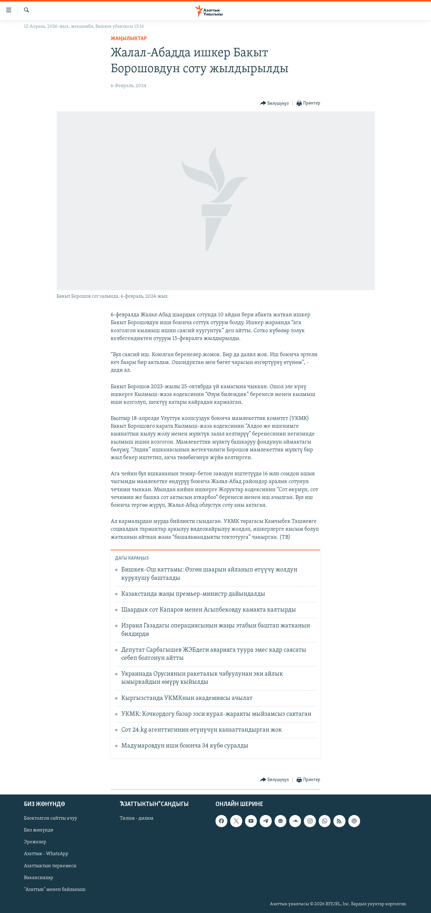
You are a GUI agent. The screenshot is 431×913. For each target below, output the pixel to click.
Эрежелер (35, 842)
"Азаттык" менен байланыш (55, 889)
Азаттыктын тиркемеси (50, 866)
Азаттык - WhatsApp (46, 854)
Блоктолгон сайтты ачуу (50, 818)
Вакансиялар (38, 877)
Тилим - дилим (136, 818)
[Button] (274, 103)
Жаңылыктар (129, 39)
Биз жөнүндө (38, 830)
